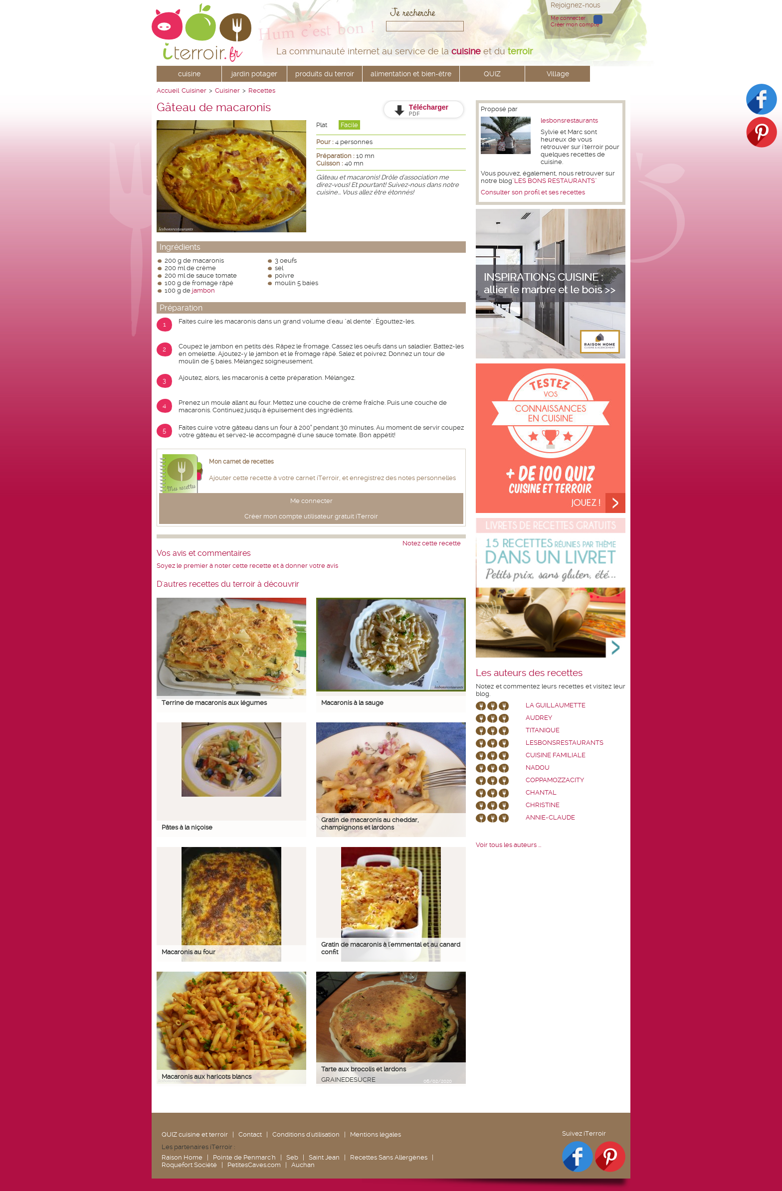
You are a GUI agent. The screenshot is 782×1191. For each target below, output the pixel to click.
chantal (541, 792)
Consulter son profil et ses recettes (533, 192)
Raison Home (182, 1157)
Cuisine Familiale (556, 755)
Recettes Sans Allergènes (388, 1157)
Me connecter (568, 18)
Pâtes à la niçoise (187, 827)
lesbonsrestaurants (569, 120)
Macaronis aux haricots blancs (206, 1076)
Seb (292, 1157)
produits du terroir (324, 74)
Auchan (303, 1165)
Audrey (539, 717)
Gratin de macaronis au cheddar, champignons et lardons (370, 823)
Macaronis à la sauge (352, 702)
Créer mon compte (575, 24)
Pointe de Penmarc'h (244, 1157)
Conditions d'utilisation (306, 1134)
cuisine (189, 74)
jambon (203, 290)
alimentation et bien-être (411, 74)
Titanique (543, 730)
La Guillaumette (556, 705)
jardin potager (254, 74)
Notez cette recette (431, 543)
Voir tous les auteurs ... (508, 845)
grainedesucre (348, 1079)
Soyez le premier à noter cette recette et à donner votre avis (247, 565)
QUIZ (492, 74)
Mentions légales (375, 1134)
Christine (543, 805)
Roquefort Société (189, 1165)
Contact (250, 1134)
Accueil (168, 90)
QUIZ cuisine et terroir (195, 1134)
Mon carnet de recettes (241, 461)
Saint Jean (324, 1157)
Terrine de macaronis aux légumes (214, 702)
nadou (538, 767)
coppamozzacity (555, 780)
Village (558, 74)
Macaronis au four (188, 952)
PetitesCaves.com (254, 1165)
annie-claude (550, 817)
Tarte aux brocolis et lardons (363, 1069)
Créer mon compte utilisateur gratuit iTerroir (311, 516)
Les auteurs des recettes (529, 673)
